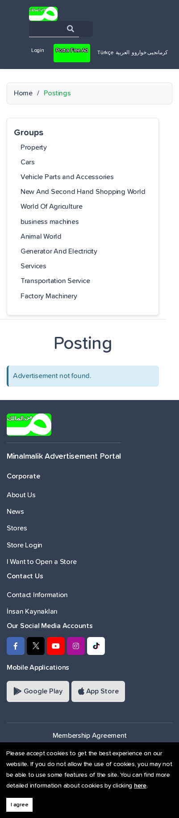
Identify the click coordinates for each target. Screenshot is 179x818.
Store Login (24, 545)
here (140, 786)
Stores (17, 528)
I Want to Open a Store (41, 561)
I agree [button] (19, 805)
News (15, 511)
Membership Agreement (90, 735)
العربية (122, 53)
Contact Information (37, 594)
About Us (21, 495)
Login (37, 50)
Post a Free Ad (72, 50)
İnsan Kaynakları (32, 611)
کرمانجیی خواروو (150, 53)
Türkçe (105, 53)
